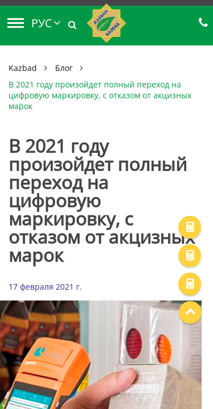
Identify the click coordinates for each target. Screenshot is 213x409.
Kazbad (23, 67)
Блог (64, 67)
